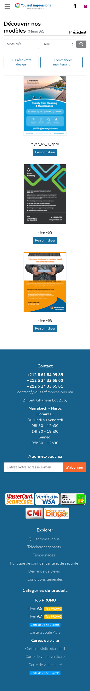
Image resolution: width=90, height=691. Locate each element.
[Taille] (57, 44)
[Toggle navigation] (9, 6)
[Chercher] (74, 6)
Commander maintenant (62, 62)
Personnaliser (45, 152)
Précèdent (75, 32)
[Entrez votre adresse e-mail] (33, 467)
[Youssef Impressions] (33, 7)
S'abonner (74, 467)
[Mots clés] (21, 44)
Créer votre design (21, 62)
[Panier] (83, 6)
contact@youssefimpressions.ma (45, 392)
